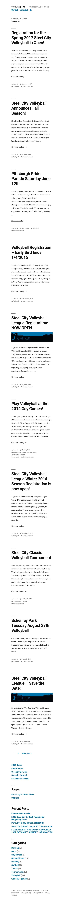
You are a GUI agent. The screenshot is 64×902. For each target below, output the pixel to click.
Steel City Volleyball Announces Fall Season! (29, 108)
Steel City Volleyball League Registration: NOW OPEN (29, 322)
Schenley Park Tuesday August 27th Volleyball (30, 625)
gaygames (16, 457)
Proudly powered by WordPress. (30, 890)
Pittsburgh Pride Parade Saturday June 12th (30, 178)
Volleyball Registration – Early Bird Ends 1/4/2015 (31, 252)
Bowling (15, 848)
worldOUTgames (19, 879)
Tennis (34, 452)
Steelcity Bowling (19, 772)
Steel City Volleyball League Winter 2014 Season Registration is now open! (31, 481)
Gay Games (16, 855)
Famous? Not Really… (21, 813)
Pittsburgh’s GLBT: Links (22, 794)
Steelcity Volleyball (20, 778)
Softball (14, 10)
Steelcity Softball (19, 775)
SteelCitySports (18, 7)
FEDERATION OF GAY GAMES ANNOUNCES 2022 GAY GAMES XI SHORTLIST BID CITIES (31, 831)
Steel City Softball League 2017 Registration (31, 826)
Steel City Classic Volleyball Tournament (31, 555)
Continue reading (19, 76)
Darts (13, 851)
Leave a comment (28, 86)
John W (15, 84)
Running (24, 452)
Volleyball (24, 10)
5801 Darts (16, 765)
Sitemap (15, 798)
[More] (31, 10)
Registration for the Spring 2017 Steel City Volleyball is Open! (31, 37)
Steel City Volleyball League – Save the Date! (29, 683)
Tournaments (15, 454)
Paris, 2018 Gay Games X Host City (27, 823)
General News (17, 452)
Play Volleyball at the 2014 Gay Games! (29, 406)
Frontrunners (17, 768)
